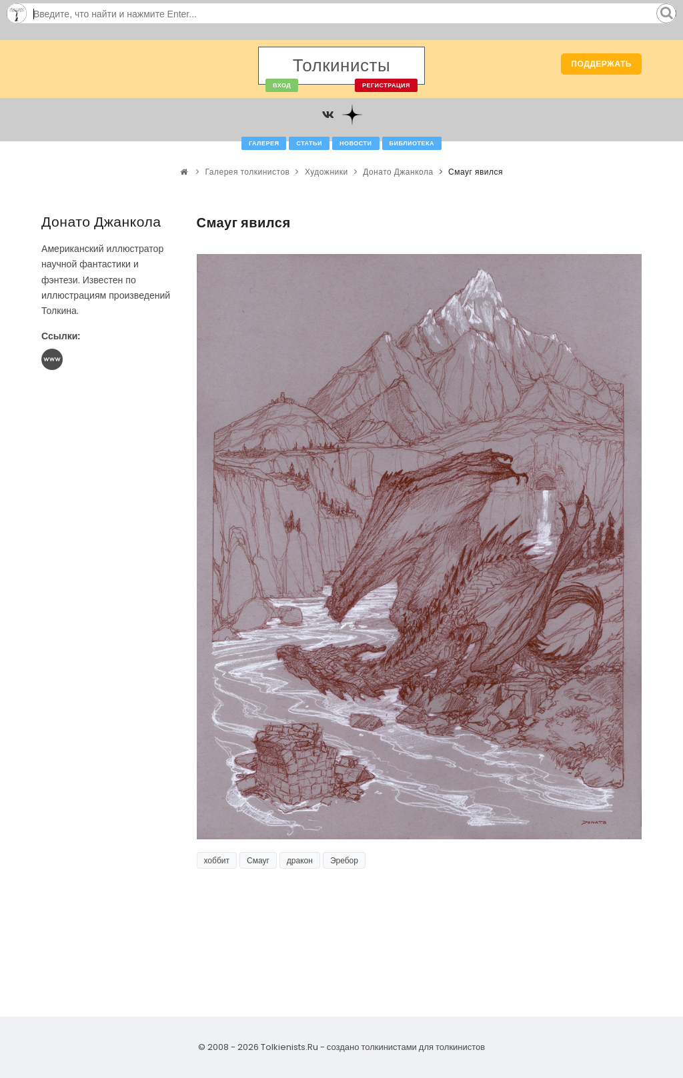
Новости (355, 143)
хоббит (216, 860)
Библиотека (412, 143)
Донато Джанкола (398, 171)
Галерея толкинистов (247, 171)
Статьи (309, 143)
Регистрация (386, 85)
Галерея (264, 143)
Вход (282, 85)
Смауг (258, 860)
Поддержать (601, 63)
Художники (326, 171)
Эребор (344, 860)
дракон (300, 860)
